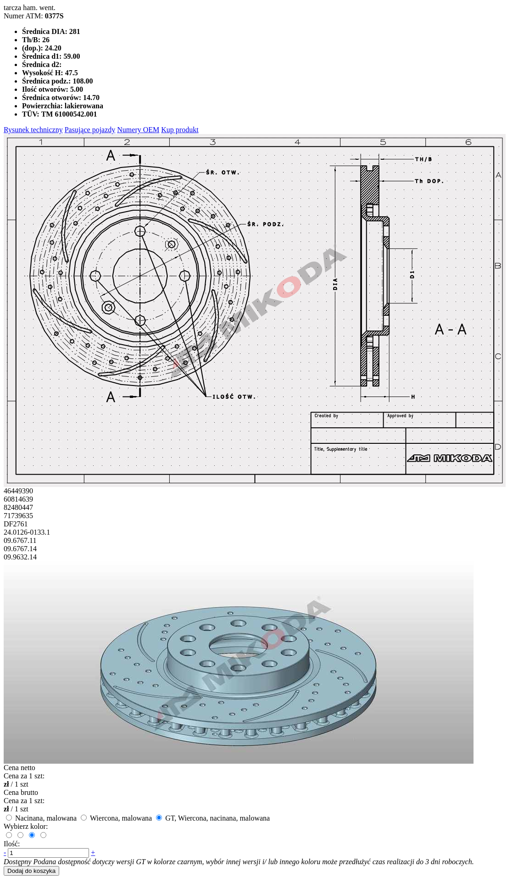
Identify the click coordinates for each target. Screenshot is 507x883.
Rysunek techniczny (33, 130)
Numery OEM (138, 130)
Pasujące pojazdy (90, 130)
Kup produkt (179, 130)
